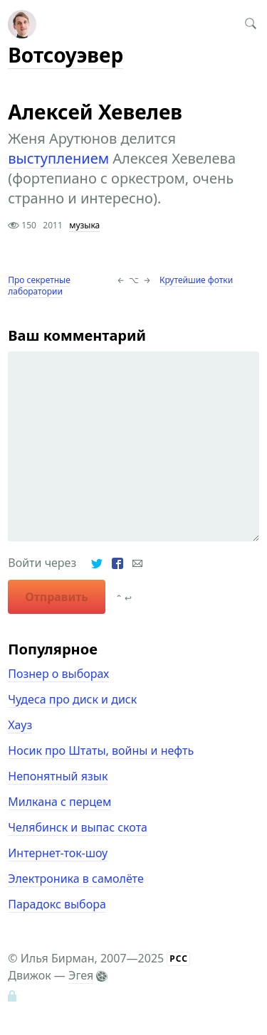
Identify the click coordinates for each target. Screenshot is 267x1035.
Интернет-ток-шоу (58, 853)
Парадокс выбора (57, 904)
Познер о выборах (58, 673)
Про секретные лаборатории (39, 285)
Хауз (20, 725)
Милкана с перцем (59, 802)
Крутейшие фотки (196, 280)
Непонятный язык (58, 776)
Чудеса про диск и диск (72, 699)
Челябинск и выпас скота (77, 827)
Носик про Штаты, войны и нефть (101, 750)
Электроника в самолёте (75, 878)
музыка (84, 225)
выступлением (58, 158)
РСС (178, 958)
